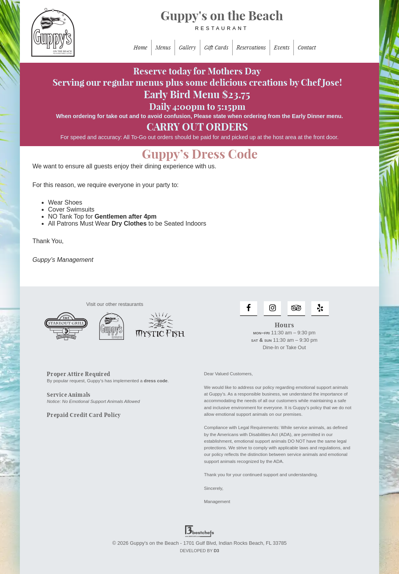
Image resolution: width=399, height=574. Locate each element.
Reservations (251, 47)
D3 (216, 550)
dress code (156, 380)
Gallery (187, 47)
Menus (163, 47)
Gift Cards (216, 47)
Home (140, 47)
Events (282, 47)
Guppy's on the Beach (199, 24)
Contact (307, 47)
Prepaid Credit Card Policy (84, 415)
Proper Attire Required (78, 374)
